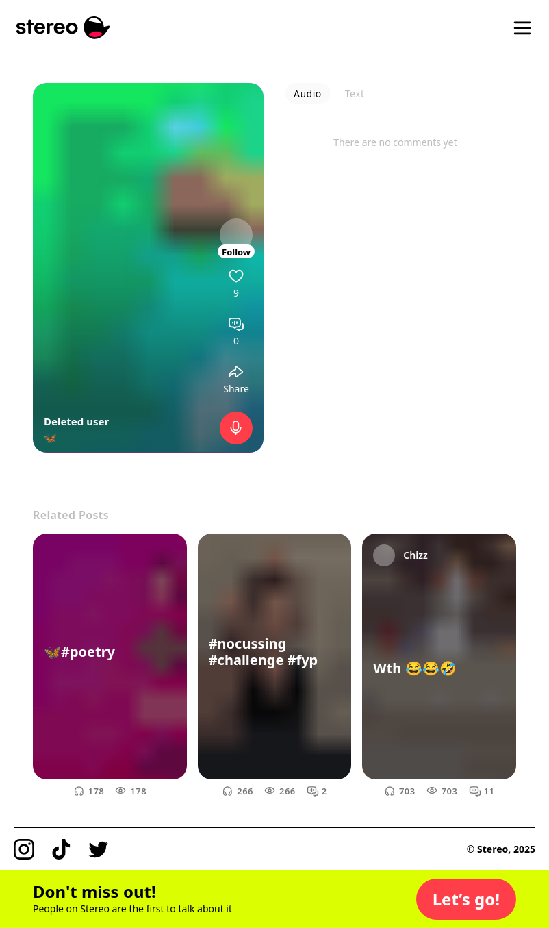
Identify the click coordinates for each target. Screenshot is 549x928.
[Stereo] (63, 27)
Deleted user (76, 421)
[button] (466, 899)
